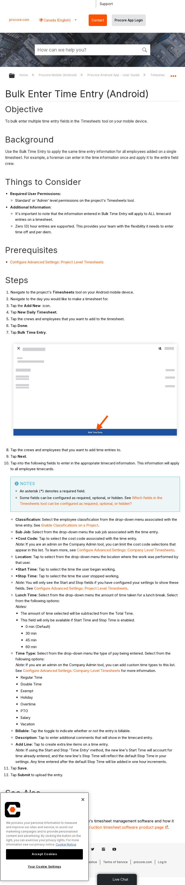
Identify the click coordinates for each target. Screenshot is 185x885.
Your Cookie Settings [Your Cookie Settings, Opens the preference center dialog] (44, 866)
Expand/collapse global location (173, 74)
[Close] (83, 799)
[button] (144, 49)
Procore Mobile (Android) (58, 75)
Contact (98, 20)
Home (24, 75)
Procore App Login (129, 20)
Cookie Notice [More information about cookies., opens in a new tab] (66, 844)
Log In (162, 862)
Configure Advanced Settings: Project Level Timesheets (57, 262)
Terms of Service (115, 862)
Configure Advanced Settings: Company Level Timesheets (125, 550)
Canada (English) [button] (57, 20)
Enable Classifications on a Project (69, 525)
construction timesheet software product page (123, 827)
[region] (44, 836)
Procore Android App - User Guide (113, 75)
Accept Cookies (44, 854)
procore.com (19, 20)
